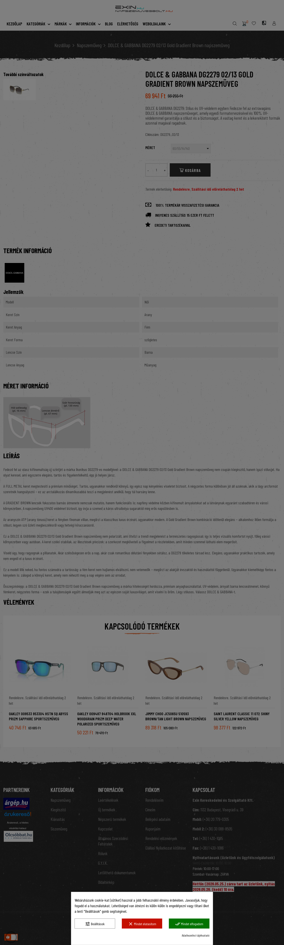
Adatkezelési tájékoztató (195, 935)
